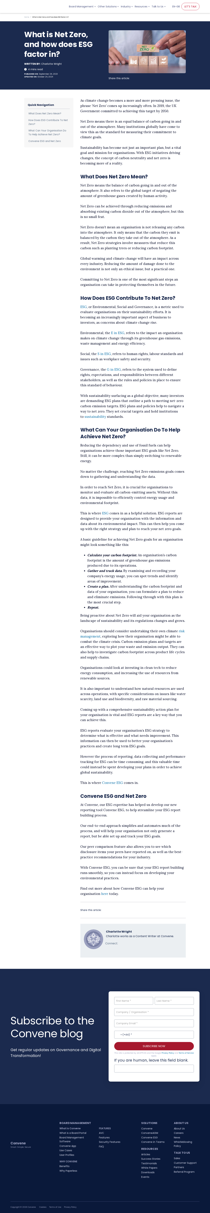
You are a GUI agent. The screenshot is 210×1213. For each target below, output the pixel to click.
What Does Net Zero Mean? (44, 113)
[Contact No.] (154, 1034)
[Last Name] (174, 1001)
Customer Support (185, 1163)
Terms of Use (55, 1207)
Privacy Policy (168, 1053)
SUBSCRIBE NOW (154, 1046)
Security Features (109, 1142)
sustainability (95, 417)
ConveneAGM (149, 1133)
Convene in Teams (153, 1142)
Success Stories (150, 1159)
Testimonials (149, 1163)
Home (26, 17)
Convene (146, 1128)
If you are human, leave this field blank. (151, 1060)
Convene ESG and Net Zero (44, 141)
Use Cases (65, 1150)
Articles (145, 1154)
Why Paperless (68, 1171)
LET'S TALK (190, 6)
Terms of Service (186, 1053)
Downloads (148, 1172)
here (104, 894)
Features (104, 1137)
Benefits (64, 1166)
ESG (83, 307)
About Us (179, 1128)
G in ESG (114, 370)
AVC (101, 1133)
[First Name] (133, 1001)
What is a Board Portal (72, 1133)
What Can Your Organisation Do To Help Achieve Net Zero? (47, 132)
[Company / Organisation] (154, 1012)
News (177, 1137)
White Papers (149, 1168)
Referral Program (184, 1172)
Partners (179, 1167)
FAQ (101, 1146)
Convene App (67, 1146)
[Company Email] (154, 1023)
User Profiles (66, 1155)
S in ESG (104, 354)
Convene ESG (112, 783)
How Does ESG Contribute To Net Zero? (48, 122)
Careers (179, 1133)
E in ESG (117, 333)
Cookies (42, 1207)
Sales (177, 1158)
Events (145, 1177)
